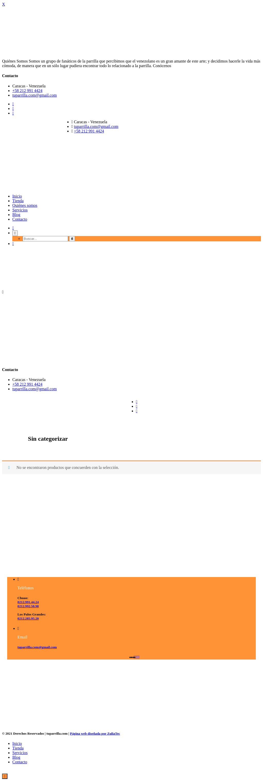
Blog (16, 214)
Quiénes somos (24, 205)
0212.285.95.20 (28, 618)
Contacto (19, 219)
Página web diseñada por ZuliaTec (95, 733)
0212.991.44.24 (28, 602)
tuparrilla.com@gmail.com (34, 95)
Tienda (18, 201)
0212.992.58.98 (28, 606)
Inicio (17, 196)
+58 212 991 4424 (27, 90)
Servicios (20, 210)
